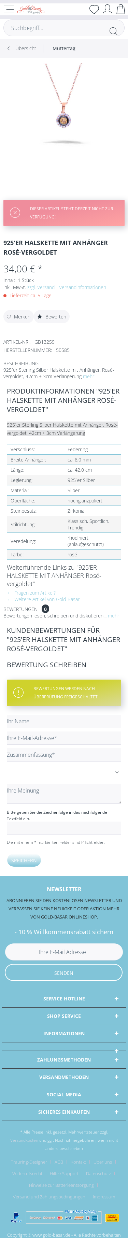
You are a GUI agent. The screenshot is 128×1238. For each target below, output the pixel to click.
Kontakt (78, 1162)
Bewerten (51, 316)
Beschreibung (21, 363)
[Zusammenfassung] (64, 755)
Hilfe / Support (64, 1173)
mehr (88, 376)
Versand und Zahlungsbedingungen (49, 1197)
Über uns (103, 1162)
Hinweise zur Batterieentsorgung (61, 1185)
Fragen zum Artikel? (31, 592)
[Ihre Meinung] (64, 794)
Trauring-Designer (29, 1162)
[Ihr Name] (64, 721)
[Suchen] (113, 31)
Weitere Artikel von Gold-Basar (43, 599)
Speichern (24, 860)
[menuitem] (64, 48)
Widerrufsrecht (27, 1173)
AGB (59, 1162)
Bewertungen (20, 609)
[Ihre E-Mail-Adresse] (64, 738)
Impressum (104, 1197)
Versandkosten (24, 1140)
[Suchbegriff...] (64, 27)
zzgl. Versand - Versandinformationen (66, 287)
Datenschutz (98, 1173)
